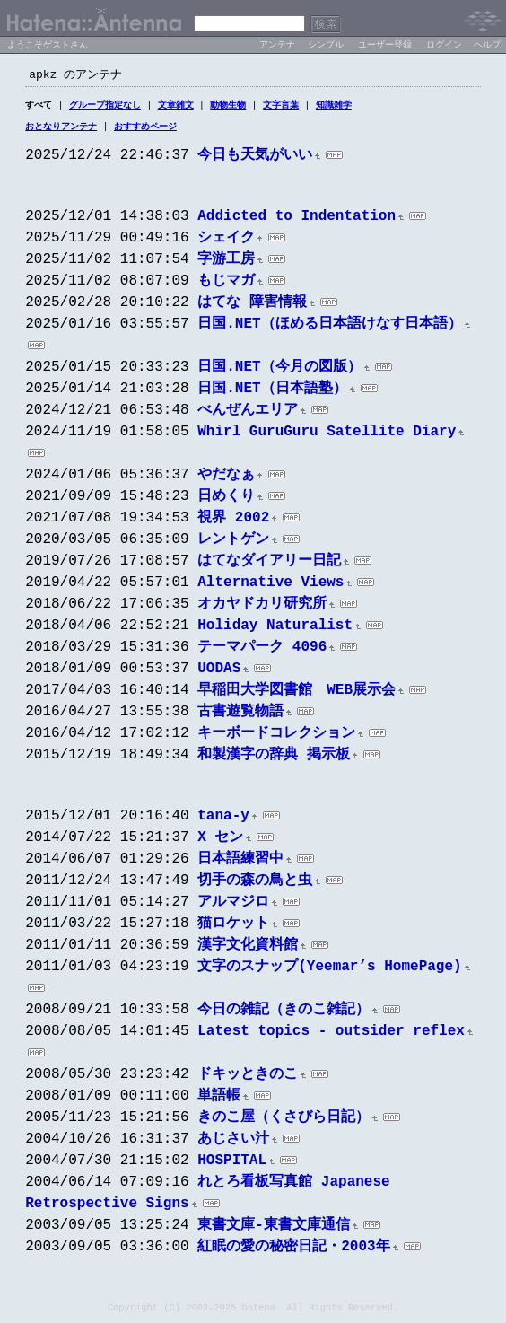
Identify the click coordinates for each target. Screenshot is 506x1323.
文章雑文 (176, 107)
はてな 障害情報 (252, 306)
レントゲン (233, 543)
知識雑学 (334, 107)
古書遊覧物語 (240, 715)
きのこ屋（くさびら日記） (283, 1121)
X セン (220, 841)
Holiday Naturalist (275, 629)
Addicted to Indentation (296, 220)
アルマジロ (233, 906)
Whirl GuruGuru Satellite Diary (326, 435)
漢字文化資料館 (247, 949)
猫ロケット (233, 927)
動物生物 (228, 107)
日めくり (226, 500)
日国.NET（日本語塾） (271, 392)
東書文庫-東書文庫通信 (273, 1229)
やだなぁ (226, 478)
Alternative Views (270, 586)
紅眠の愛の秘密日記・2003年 (293, 1250)
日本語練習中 (240, 862)
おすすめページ (145, 129)
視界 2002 (233, 521)
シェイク (226, 241)
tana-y (223, 819)
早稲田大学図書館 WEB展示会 (296, 694)
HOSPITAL (231, 1164)
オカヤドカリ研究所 (262, 608)
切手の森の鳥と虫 (254, 884)
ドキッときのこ (247, 1078)
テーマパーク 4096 (262, 651)
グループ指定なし (105, 107)
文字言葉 (281, 107)
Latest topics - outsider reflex (331, 1035)
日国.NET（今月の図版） (279, 371)
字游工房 (226, 263)
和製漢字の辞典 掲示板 (273, 758)
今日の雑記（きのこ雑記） (283, 1013)
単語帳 (218, 1099)
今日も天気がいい (254, 159)
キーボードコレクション (276, 737)
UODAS (218, 672)
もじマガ (226, 284)
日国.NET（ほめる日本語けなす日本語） (329, 327)
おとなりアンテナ (61, 129)
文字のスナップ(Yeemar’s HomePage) (329, 970)
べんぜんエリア (247, 414)
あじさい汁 (233, 1142)
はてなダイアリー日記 (269, 564)
